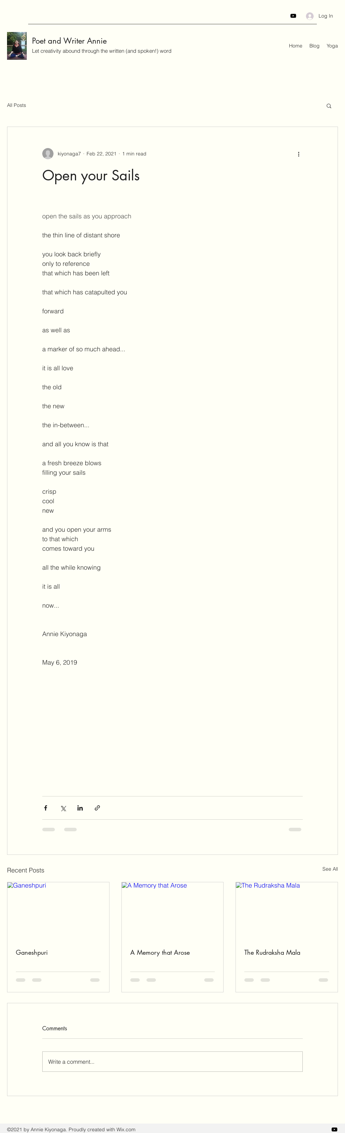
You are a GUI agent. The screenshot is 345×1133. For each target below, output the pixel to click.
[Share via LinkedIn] (80, 808)
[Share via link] (97, 808)
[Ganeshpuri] (58, 910)
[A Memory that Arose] (173, 910)
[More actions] (298, 153)
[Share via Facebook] (45, 808)
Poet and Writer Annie (69, 41)
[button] (329, 105)
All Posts (16, 105)
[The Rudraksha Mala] (287, 910)
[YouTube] (293, 15)
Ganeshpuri (32, 952)
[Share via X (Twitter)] (62, 808)
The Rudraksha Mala (272, 952)
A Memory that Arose (160, 952)
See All (330, 869)
